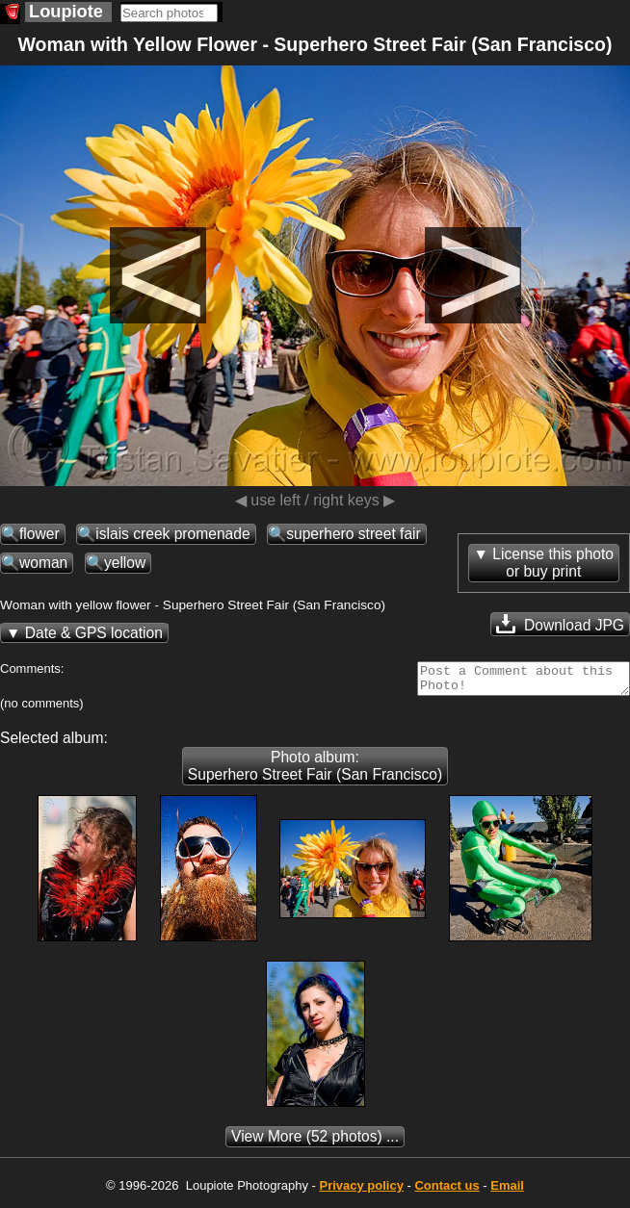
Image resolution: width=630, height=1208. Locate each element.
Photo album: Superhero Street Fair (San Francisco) (315, 771)
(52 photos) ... (315, 1142)
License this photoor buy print (553, 562)
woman (43, 562)
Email (507, 1191)
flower (39, 534)
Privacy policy (361, 1191)
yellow (124, 562)
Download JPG (560, 623)
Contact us (446, 1191)
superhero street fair (353, 534)
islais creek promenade (172, 534)
